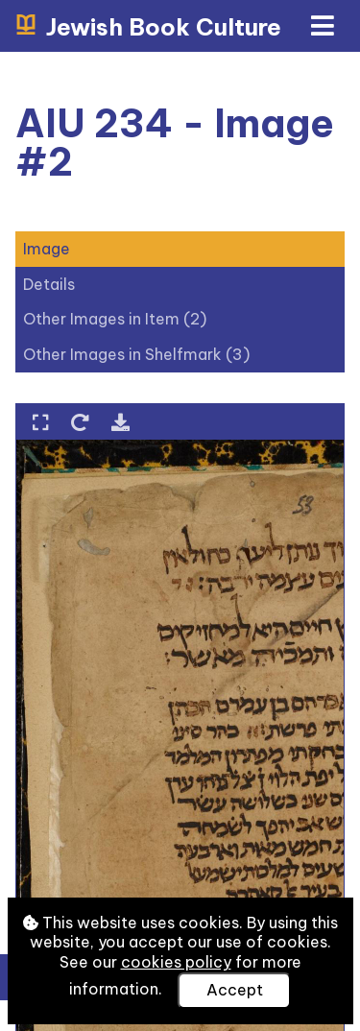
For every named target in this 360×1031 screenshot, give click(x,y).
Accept (234, 989)
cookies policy (176, 961)
